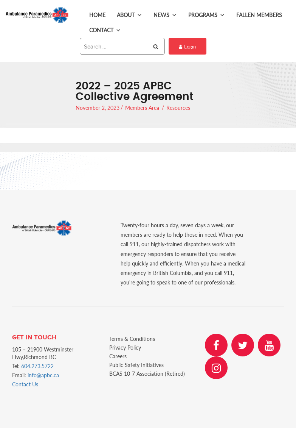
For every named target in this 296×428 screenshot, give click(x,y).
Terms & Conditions (132, 339)
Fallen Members (259, 15)
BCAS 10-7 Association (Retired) (147, 373)
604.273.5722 (37, 366)
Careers (118, 356)
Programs (206, 15)
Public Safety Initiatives (136, 365)
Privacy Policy (125, 347)
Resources (178, 108)
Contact (105, 30)
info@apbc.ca (43, 375)
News (165, 15)
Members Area (142, 108)
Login (187, 47)
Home (97, 15)
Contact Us (25, 384)
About (129, 15)
